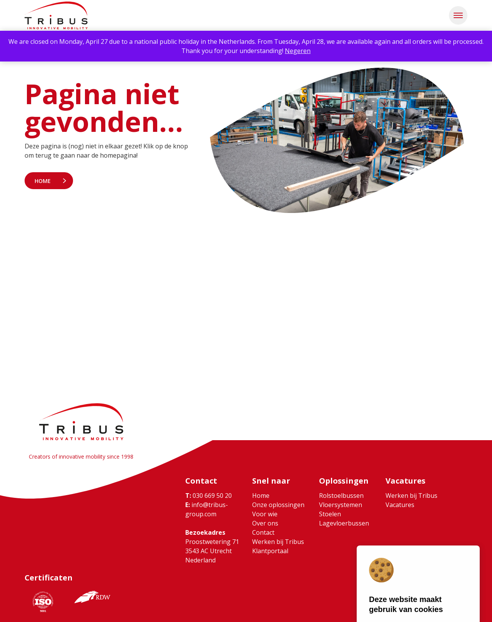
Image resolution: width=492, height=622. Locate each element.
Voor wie (265, 514)
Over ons (265, 523)
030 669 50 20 (208, 495)
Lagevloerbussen (344, 523)
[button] (458, 15)
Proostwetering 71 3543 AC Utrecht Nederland (212, 550)
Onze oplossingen (278, 505)
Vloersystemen (340, 505)
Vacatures (400, 505)
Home (43, 181)
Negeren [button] (298, 51)
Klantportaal (270, 551)
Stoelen (330, 514)
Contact (263, 532)
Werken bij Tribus (278, 541)
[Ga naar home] (56, 15)
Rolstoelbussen (341, 495)
